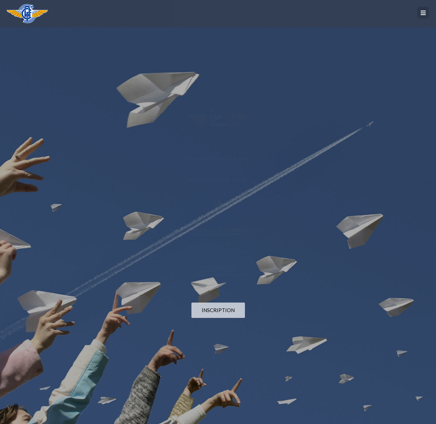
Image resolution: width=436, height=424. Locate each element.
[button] (423, 13)
